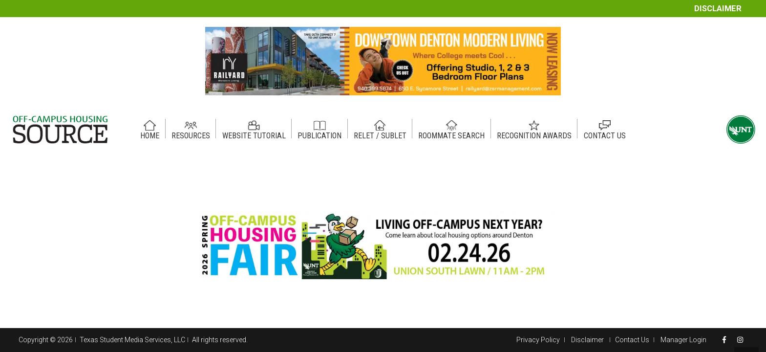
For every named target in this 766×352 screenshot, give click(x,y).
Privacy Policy (538, 340)
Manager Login (683, 340)
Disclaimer (718, 8)
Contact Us (632, 340)
